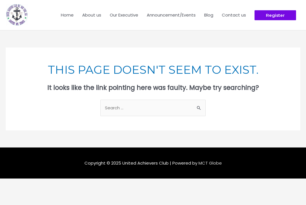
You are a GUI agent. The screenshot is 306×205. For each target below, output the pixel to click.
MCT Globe (210, 163)
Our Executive (124, 15)
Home (67, 15)
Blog (208, 15)
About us (91, 15)
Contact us (234, 15)
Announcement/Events (171, 15)
